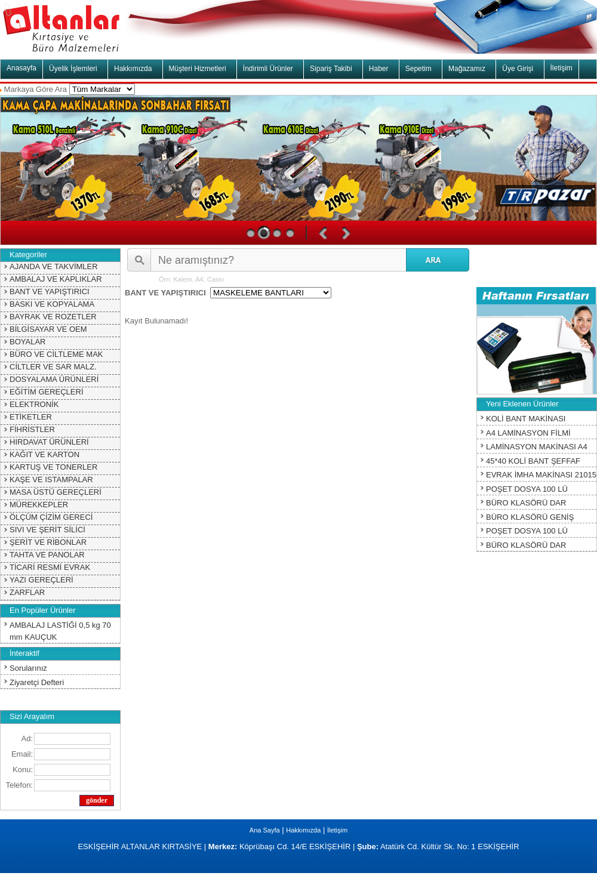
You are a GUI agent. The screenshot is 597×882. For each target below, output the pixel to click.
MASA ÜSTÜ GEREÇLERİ (55, 492)
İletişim (561, 68)
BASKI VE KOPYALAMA (52, 304)
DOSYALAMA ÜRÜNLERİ (54, 379)
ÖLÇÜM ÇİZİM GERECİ (51, 517)
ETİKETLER (31, 416)
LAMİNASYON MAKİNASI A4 (536, 446)
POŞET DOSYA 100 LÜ (527, 489)
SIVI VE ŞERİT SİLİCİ (47, 529)
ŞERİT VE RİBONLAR (48, 542)
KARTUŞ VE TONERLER (53, 466)
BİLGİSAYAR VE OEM (48, 329)
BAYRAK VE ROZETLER (53, 316)
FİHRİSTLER (32, 429)
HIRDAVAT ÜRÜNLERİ (49, 441)
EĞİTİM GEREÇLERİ (47, 391)
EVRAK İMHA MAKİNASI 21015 (541, 474)
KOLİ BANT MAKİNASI (525, 418)
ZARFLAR (27, 592)
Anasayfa (21, 68)
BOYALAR (27, 341)
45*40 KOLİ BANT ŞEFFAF (533, 461)
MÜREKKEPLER (39, 504)
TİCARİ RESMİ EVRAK (50, 567)
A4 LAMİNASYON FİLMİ (528, 432)
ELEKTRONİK (34, 404)
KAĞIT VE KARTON (44, 454)
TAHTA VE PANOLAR (47, 554)
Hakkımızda (303, 830)
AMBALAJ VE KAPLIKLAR (56, 279)
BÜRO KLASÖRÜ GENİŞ (530, 517)
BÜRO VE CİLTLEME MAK (56, 354)
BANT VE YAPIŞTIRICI (50, 291)
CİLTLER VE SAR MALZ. (53, 366)
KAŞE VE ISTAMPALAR (51, 479)
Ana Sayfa (265, 830)
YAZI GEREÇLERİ (41, 579)
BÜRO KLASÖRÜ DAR (526, 502)
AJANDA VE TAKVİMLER (54, 266)
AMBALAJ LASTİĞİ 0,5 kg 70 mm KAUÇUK (60, 631)
